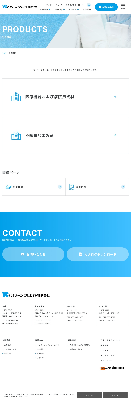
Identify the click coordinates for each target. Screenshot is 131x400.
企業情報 (6, 340)
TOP (4, 53)
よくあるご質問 (107, 355)
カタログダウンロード (74, 5)
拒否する (89, 395)
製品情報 (72, 340)
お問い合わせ (106, 360)
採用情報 (104, 345)
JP (47, 5)
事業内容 (39, 340)
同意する (115, 395)
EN (51, 5)
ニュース (59, 5)
